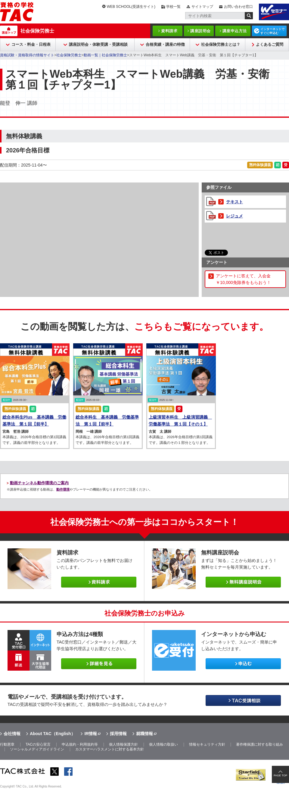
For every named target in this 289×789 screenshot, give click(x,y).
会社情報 (12, 733)
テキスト (234, 201)
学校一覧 (173, 7)
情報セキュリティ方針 (207, 744)
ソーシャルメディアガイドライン (37, 749)
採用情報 (118, 733)
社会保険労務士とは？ (220, 44)
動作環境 (63, 489)
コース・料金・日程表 (31, 44)
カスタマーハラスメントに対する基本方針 (109, 749)
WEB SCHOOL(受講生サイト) (131, 7)
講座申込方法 (234, 31)
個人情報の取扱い (163, 744)
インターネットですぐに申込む (272, 31)
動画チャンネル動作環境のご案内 (39, 483)
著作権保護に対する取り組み (259, 744)
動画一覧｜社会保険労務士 (105, 55)
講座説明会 (200, 31)
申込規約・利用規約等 (80, 744)
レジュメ (234, 216)
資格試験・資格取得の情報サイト (27, 55)
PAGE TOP (280, 775)
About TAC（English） (52, 733)
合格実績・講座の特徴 (165, 44)
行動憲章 (7, 744)
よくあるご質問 (269, 44)
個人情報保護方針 (123, 744)
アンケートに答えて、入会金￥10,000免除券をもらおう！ (243, 279)
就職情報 (144, 733)
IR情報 (90, 733)
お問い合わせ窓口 (238, 7)
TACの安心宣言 (38, 744)
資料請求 (169, 31)
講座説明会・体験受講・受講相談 (98, 44)
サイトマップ (202, 7)
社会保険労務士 (37, 30)
